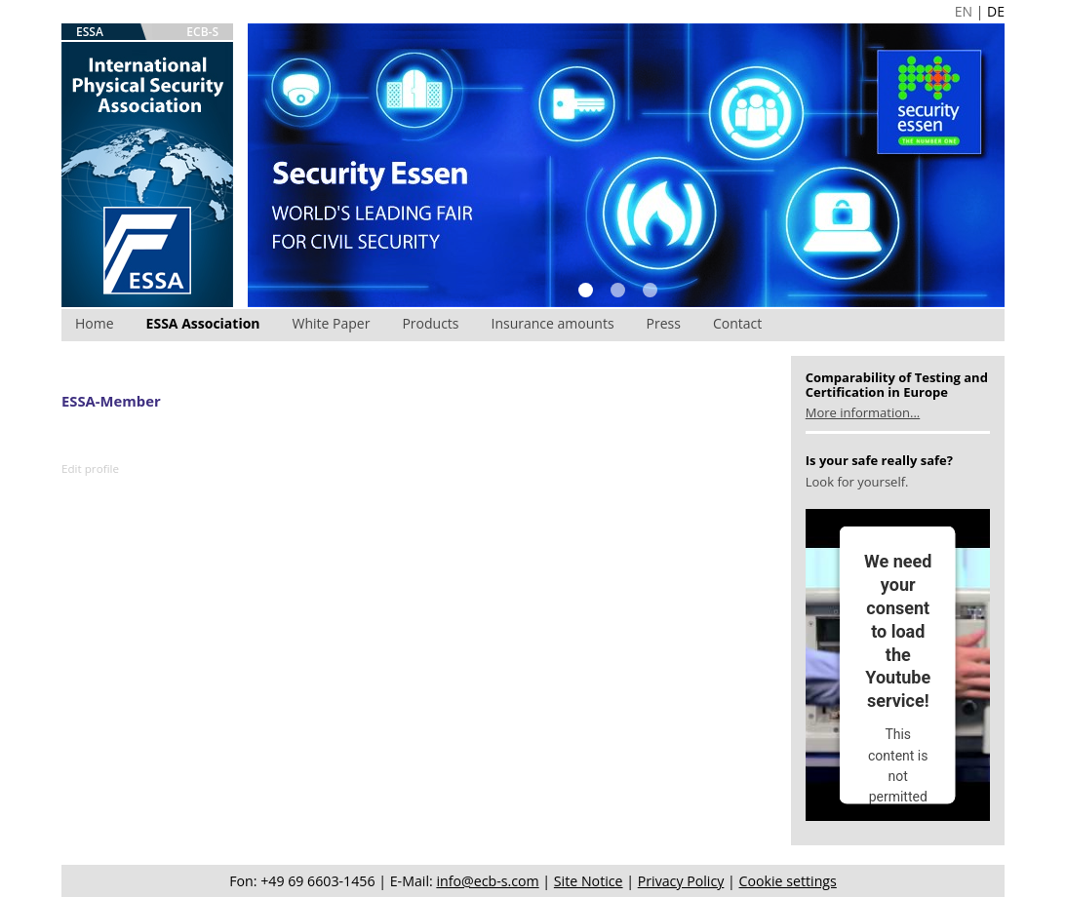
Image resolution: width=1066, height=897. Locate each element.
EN (963, 11)
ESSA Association (203, 323)
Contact (737, 323)
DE (996, 11)
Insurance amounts (553, 323)
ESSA (89, 31)
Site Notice (588, 881)
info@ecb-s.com (487, 881)
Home (94, 323)
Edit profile (90, 468)
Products (430, 323)
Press (664, 323)
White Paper (332, 323)
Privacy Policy (681, 881)
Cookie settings (788, 881)
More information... (863, 412)
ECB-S (202, 31)
